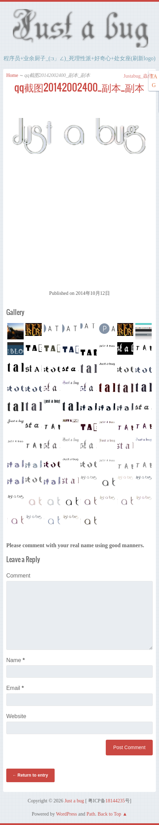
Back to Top (109, 814)
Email (15, 688)
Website (16, 716)
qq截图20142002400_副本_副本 (79, 87)
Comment (18, 576)
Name (15, 660)
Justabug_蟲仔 (134, 76)
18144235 (115, 800)
